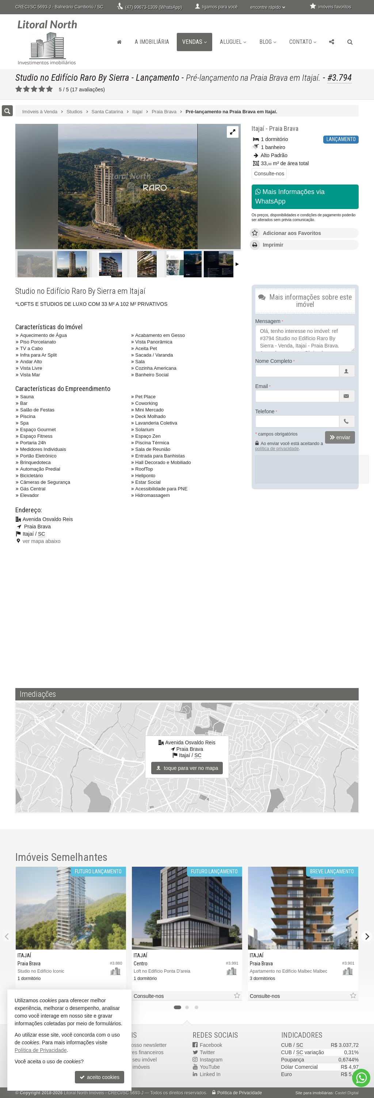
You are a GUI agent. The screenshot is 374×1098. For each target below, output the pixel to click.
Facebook (211, 1045)
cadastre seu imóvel (134, 1060)
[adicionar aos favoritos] (236, 995)
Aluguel (233, 41)
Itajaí (258, 128)
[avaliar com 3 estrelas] (34, 89)
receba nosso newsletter (139, 1045)
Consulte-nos (269, 173)
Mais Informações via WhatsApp (290, 196)
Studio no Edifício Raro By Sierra (72, 77)
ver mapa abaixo (42, 541)
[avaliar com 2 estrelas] (26, 89)
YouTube (210, 1067)
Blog (267, 41)
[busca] (350, 42)
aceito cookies (99, 1077)
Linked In (210, 1074)
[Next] (366, 936)
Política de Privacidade (239, 1092)
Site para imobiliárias (314, 1093)
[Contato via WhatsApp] (361, 1078)
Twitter (207, 1052)
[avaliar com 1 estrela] (18, 89)
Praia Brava (283, 128)
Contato (302, 41)
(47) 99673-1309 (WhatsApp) (153, 7)
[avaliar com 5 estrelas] (49, 89)
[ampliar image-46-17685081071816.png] (106, 187)
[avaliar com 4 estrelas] (41, 89)
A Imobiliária (152, 41)
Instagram (211, 1060)
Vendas (194, 41)
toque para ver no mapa (187, 768)
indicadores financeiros (137, 1052)
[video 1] (187, 615)
